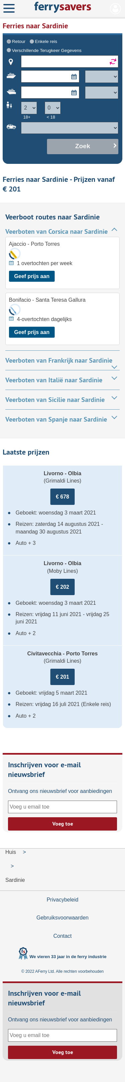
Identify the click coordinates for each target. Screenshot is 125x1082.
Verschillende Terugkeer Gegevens (47, 50)
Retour (18, 41)
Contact (62, 936)
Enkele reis (46, 41)
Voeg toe (62, 823)
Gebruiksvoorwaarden (62, 917)
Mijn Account (115, 8)
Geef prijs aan (32, 276)
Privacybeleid (62, 899)
